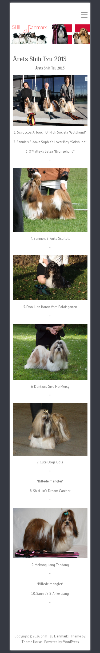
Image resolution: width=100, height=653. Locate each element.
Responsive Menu (84, 15)
